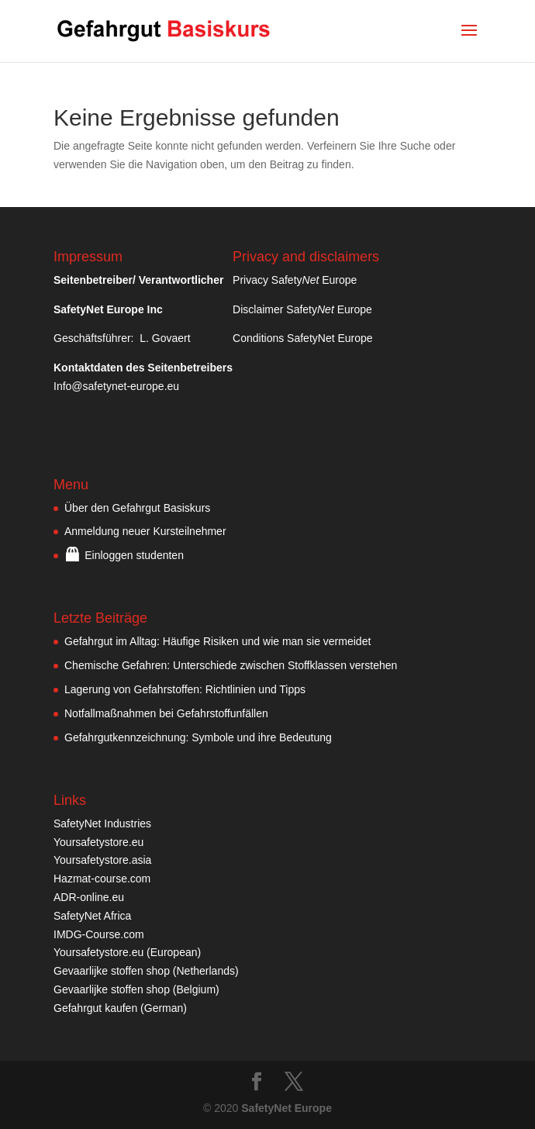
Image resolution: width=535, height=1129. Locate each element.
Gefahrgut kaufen (95, 1008)
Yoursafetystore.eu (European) (127, 952)
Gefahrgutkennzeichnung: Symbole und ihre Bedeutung (198, 737)
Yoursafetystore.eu (98, 842)
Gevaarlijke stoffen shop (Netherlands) (146, 971)
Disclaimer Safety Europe (302, 309)
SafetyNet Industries (102, 823)
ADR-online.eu (89, 897)
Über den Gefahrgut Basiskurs (137, 508)
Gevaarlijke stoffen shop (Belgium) (136, 989)
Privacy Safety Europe (295, 280)
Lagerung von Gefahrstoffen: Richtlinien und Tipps (184, 689)
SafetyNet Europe (286, 1108)
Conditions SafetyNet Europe (303, 338)
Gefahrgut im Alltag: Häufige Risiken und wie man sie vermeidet (217, 641)
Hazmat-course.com (102, 878)
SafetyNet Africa (92, 916)
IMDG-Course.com (99, 934)
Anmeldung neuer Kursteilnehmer (145, 531)
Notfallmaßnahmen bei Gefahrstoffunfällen (166, 713)
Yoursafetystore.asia (102, 860)
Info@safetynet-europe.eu (116, 386)
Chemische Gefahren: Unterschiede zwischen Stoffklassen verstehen (230, 665)
